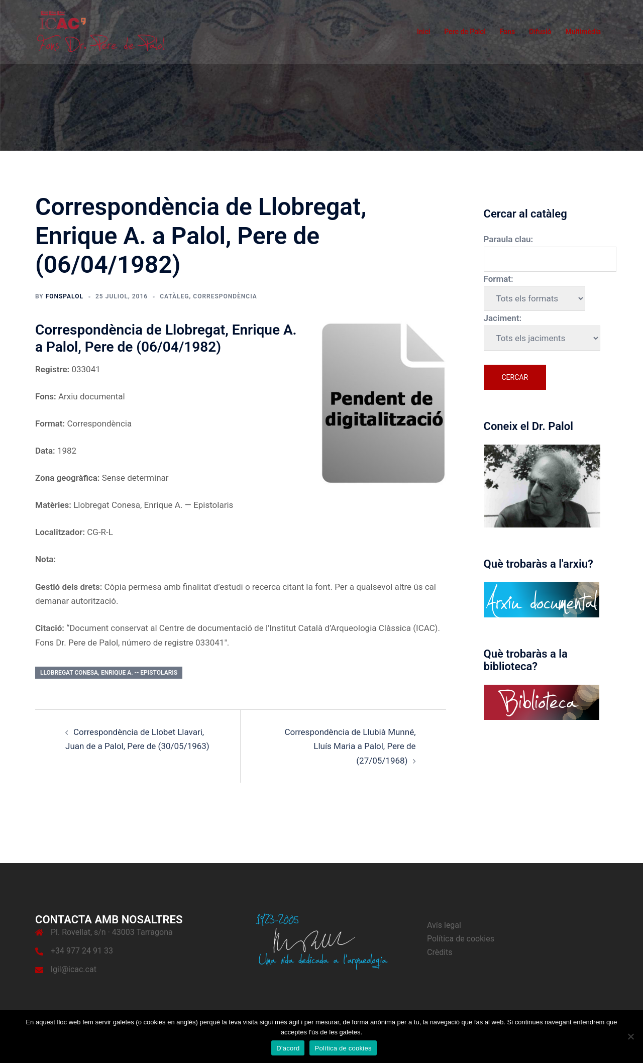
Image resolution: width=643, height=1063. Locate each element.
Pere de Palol (465, 32)
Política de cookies (460, 938)
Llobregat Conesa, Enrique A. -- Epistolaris (108, 672)
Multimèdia (583, 32)
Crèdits (440, 952)
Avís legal (444, 925)
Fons (507, 32)
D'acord (287, 1048)
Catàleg (174, 296)
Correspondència (225, 296)
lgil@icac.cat (73, 969)
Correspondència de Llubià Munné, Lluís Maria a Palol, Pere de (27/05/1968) (349, 746)
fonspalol (64, 296)
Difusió (540, 32)
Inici (423, 32)
